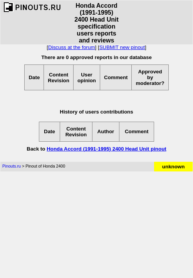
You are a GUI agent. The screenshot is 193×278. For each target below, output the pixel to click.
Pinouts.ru (11, 166)
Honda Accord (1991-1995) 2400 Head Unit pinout (106, 149)
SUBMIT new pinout (122, 47)
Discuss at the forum (71, 47)
